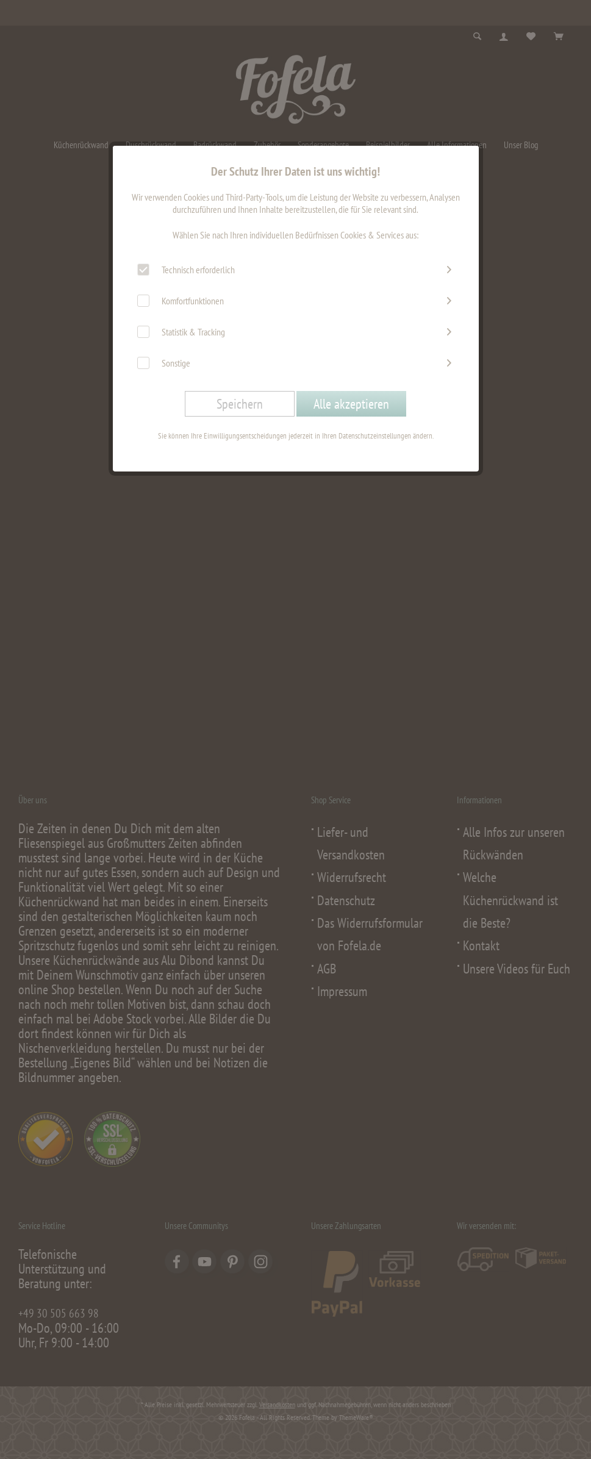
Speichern (240, 403)
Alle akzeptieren (351, 403)
